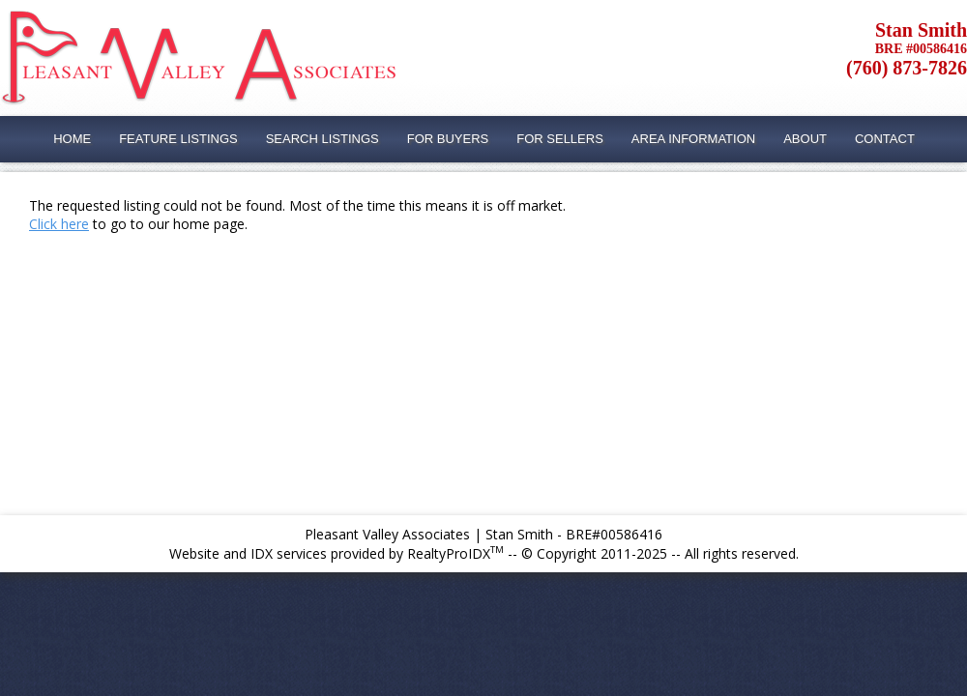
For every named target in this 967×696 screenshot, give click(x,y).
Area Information (693, 138)
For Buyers (448, 138)
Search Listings (322, 138)
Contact (885, 138)
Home (72, 138)
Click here (59, 224)
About (805, 138)
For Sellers (559, 138)
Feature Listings (178, 138)
